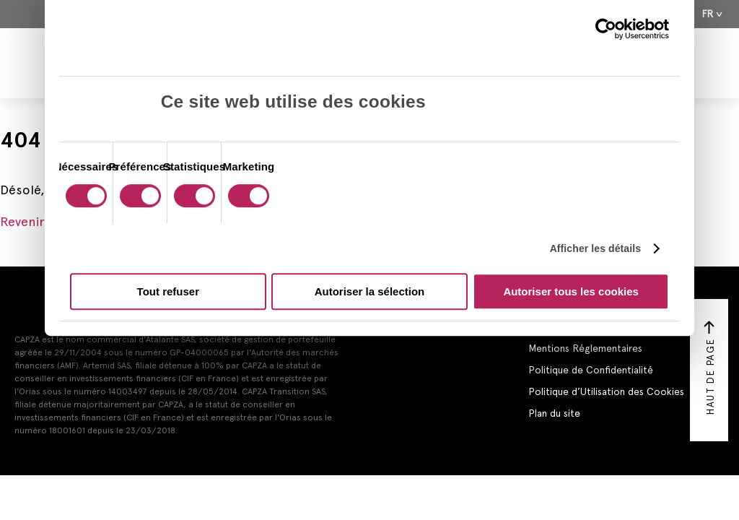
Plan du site (554, 413)
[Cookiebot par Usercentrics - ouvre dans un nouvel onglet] (606, 29)
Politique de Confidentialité (590, 370)
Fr (707, 14)
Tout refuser (168, 291)
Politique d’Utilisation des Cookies (606, 391)
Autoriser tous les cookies (571, 291)
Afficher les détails (596, 248)
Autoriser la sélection (370, 291)
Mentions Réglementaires (585, 348)
